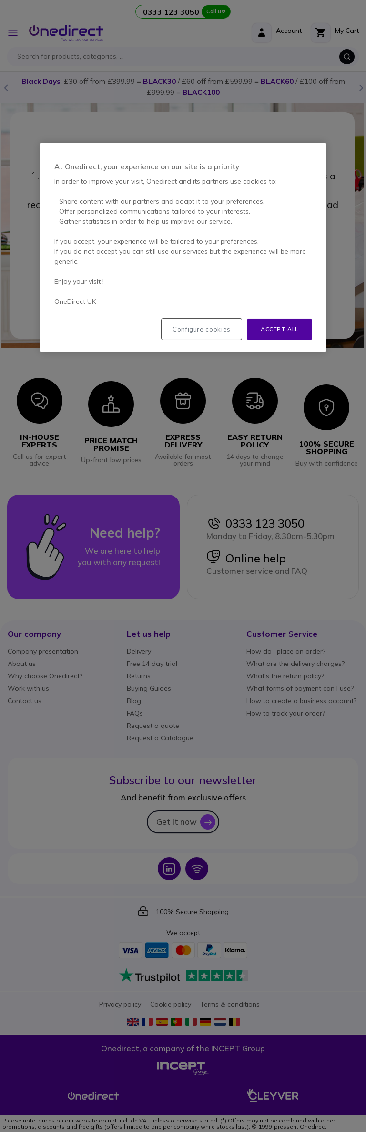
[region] (183, 247)
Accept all (279, 328)
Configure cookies (202, 329)
